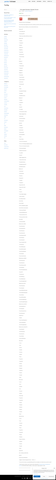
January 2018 (6, 48)
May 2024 (5, 38)
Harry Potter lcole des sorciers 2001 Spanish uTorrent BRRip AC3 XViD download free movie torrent (9, 21)
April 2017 (5, 64)
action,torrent (6, 85)
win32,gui (5, 134)
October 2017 (6, 53)
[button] (54, 468)
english (5, 116)
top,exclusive (6, 127)
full (4, 123)
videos (5, 132)
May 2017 (5, 62)
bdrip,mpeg (5, 99)
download (5, 111)
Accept (37, 476)
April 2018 (5, 43)
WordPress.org (6, 148)
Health (5, 125)
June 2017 (5, 60)
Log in (5, 143)
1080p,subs (5, 83)
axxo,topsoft (6, 94)
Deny (44, 476)
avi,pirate (5, 90)
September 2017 (6, 55)
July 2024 (5, 36)
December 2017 (6, 50)
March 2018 (5, 45)
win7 (4, 137)
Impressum (46, 478)
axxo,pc (5, 92)
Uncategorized (6, 130)
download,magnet (6, 113)
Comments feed (6, 146)
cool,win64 (5, 104)
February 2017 (6, 67)
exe (4, 118)
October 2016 (6, 74)
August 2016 (6, 78)
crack (5, 106)
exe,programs (6, 120)
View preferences (51, 476)
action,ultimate (6, 87)
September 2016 (6, 76)
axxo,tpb (5, 97)
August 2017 (6, 57)
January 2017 (6, 69)
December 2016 (6, 71)
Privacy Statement (43, 478)
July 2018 (5, 41)
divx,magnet (5, 109)
